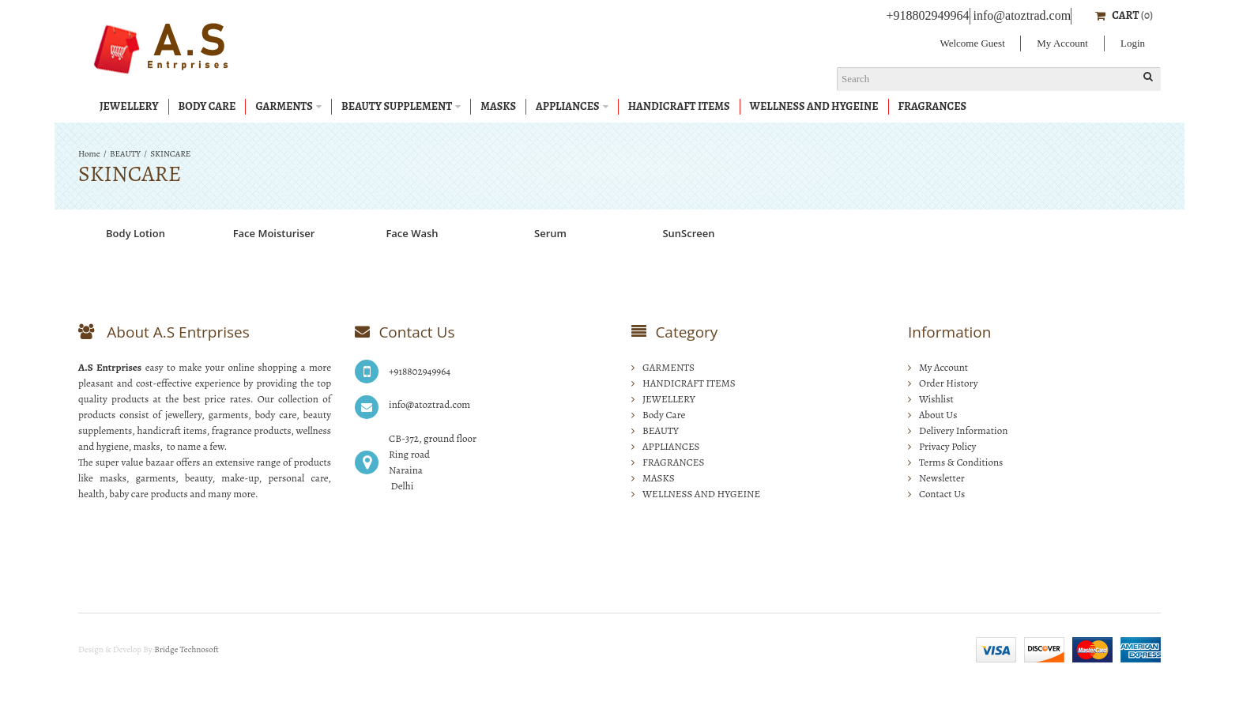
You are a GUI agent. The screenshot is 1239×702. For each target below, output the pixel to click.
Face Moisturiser (274, 233)
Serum (550, 233)
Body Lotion (135, 233)
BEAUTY (125, 154)
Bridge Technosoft (186, 649)
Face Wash (412, 233)
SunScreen (688, 233)
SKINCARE (170, 154)
